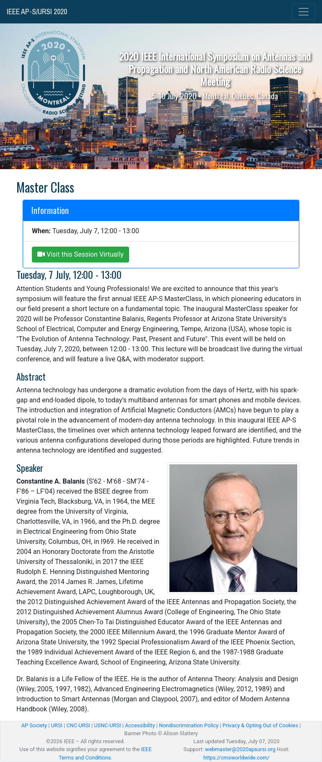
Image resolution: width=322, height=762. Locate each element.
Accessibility (140, 725)
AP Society (34, 725)
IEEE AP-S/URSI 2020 (37, 11)
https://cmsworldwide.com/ (236, 757)
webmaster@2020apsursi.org (240, 749)
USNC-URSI (107, 725)
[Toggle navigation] (303, 11)
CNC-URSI (78, 725)
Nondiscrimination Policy (188, 725)
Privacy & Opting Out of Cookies (260, 725)
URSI (56, 725)
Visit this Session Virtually (80, 254)
